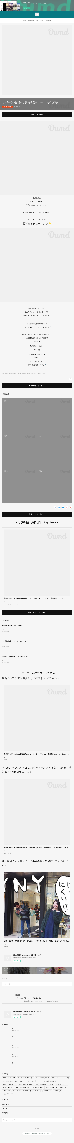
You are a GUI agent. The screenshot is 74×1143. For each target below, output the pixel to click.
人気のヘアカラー (37, 1093)
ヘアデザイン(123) (41, 373)
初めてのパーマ (61, 1090)
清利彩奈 (47, 1097)
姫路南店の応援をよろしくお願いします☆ (23, 1043)
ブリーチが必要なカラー (25, 1084)
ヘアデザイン (8, 1100)
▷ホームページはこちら (36, 614)
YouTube (48, 20)
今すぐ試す (26, 8)
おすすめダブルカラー (10, 1087)
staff (37, 20)
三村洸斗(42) (33, 373)
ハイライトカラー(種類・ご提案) (46, 1087)
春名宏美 (37, 1097)
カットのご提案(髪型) (42, 1084)
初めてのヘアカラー (22, 1093)
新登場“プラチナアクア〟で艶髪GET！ (14, 627)
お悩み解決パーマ (7, 106)
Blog (24, 20)
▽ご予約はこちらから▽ (36, 114)
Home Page (31, 20)
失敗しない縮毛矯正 (9, 1090)
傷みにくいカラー (9, 1084)
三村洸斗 (6, 1097)
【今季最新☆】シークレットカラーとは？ (15, 643)
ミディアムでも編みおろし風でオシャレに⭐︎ (15, 659)
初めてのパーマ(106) (16, 373)
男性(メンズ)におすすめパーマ (28, 1090)
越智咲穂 (27, 1097)
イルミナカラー (51, 1093)
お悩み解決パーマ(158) (7, 373)
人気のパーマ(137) (26, 373)
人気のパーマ (8, 1093)
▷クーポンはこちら (36, 514)
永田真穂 (17, 1097)
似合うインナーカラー (27, 1087)
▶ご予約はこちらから (36, 385)
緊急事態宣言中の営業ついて (19, 1034)
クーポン (42, 20)
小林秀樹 (57, 1097)
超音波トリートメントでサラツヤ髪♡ (21, 1051)
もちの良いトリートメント (60, 1084)
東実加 (63, 1093)
